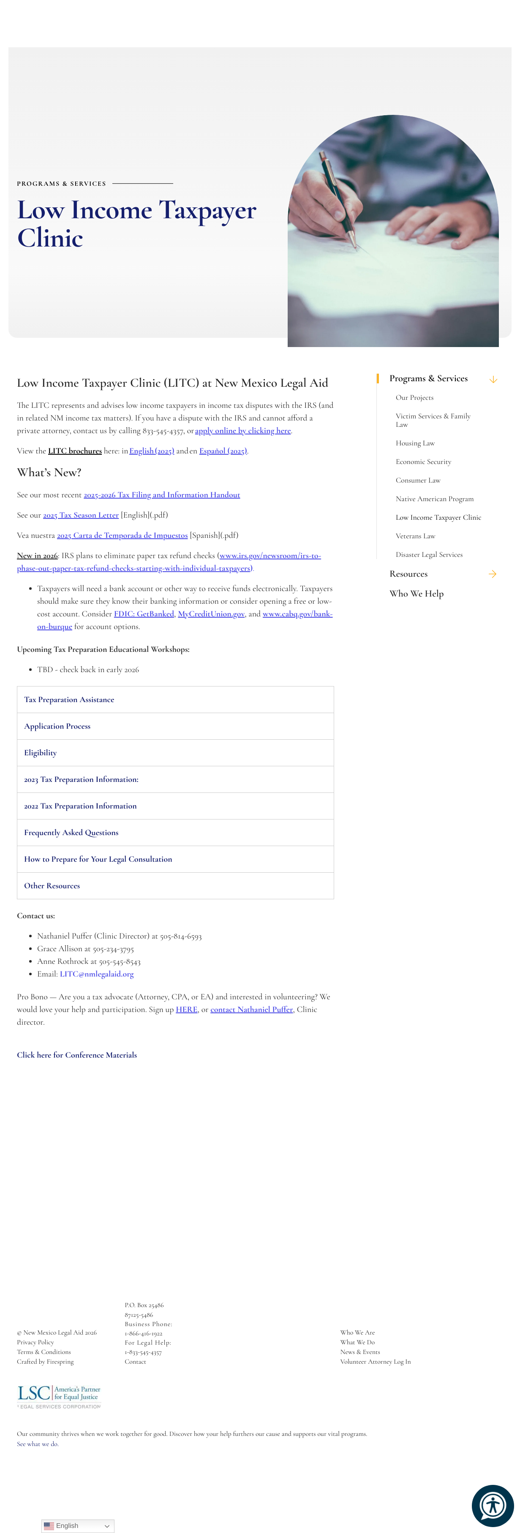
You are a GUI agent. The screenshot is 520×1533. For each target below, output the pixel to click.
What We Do (357, 1342)
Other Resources (52, 886)
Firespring (60, 1361)
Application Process (58, 726)
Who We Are (357, 1332)
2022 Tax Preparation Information (80, 806)
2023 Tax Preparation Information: (81, 779)
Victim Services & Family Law (433, 420)
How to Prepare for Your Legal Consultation (98, 859)
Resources (446, 574)
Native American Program (435, 499)
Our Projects (415, 397)
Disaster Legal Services (429, 555)
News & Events (360, 1352)
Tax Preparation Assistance (69, 700)
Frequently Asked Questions (71, 833)
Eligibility (40, 753)
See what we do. (38, 1444)
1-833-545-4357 (143, 1352)
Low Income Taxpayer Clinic (439, 517)
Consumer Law (418, 480)
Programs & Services (446, 378)
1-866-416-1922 (143, 1333)
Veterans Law (416, 536)
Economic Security (424, 462)
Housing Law (415, 443)
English (61, 1526)
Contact (135, 1361)
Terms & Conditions (44, 1352)
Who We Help (416, 594)
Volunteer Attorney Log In (375, 1361)
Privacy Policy (35, 1342)
